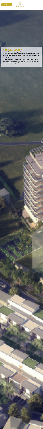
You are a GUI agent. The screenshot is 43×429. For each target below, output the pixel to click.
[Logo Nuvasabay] (21, 4)
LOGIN (6, 5)
